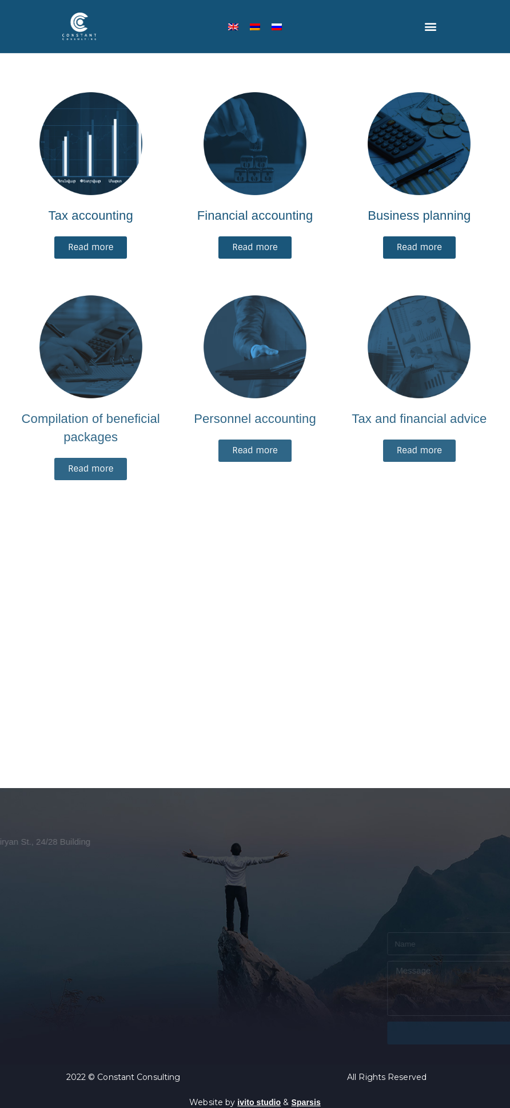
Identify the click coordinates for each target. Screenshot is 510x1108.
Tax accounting (91, 215)
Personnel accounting (255, 418)
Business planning (419, 215)
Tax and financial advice (419, 418)
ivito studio (259, 1102)
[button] (430, 26)
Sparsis (306, 1102)
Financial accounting (255, 215)
